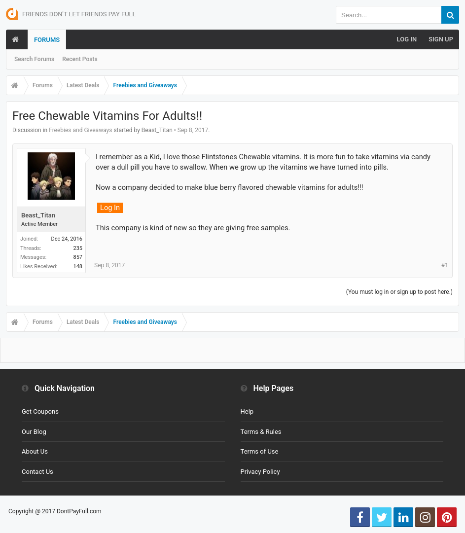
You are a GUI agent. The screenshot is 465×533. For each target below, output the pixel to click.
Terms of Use (260, 451)
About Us (35, 451)
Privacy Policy (260, 471)
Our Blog (34, 431)
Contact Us (37, 471)
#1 (444, 265)
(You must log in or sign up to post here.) (399, 291)
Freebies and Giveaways (80, 130)
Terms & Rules (261, 431)
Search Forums (34, 59)
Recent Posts (79, 59)
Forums (47, 39)
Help (247, 411)
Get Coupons (40, 411)
